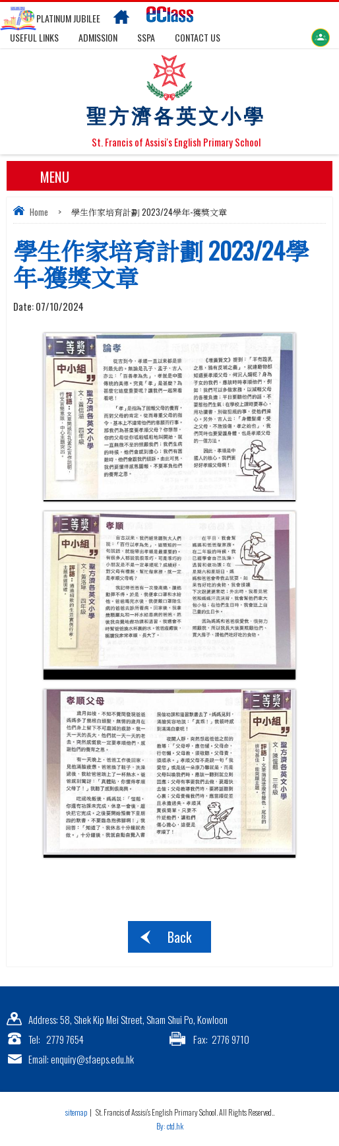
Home (39, 211)
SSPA (146, 37)
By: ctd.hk (169, 1125)
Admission (97, 37)
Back (179, 937)
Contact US (197, 37)
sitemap (76, 1112)
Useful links (34, 37)
